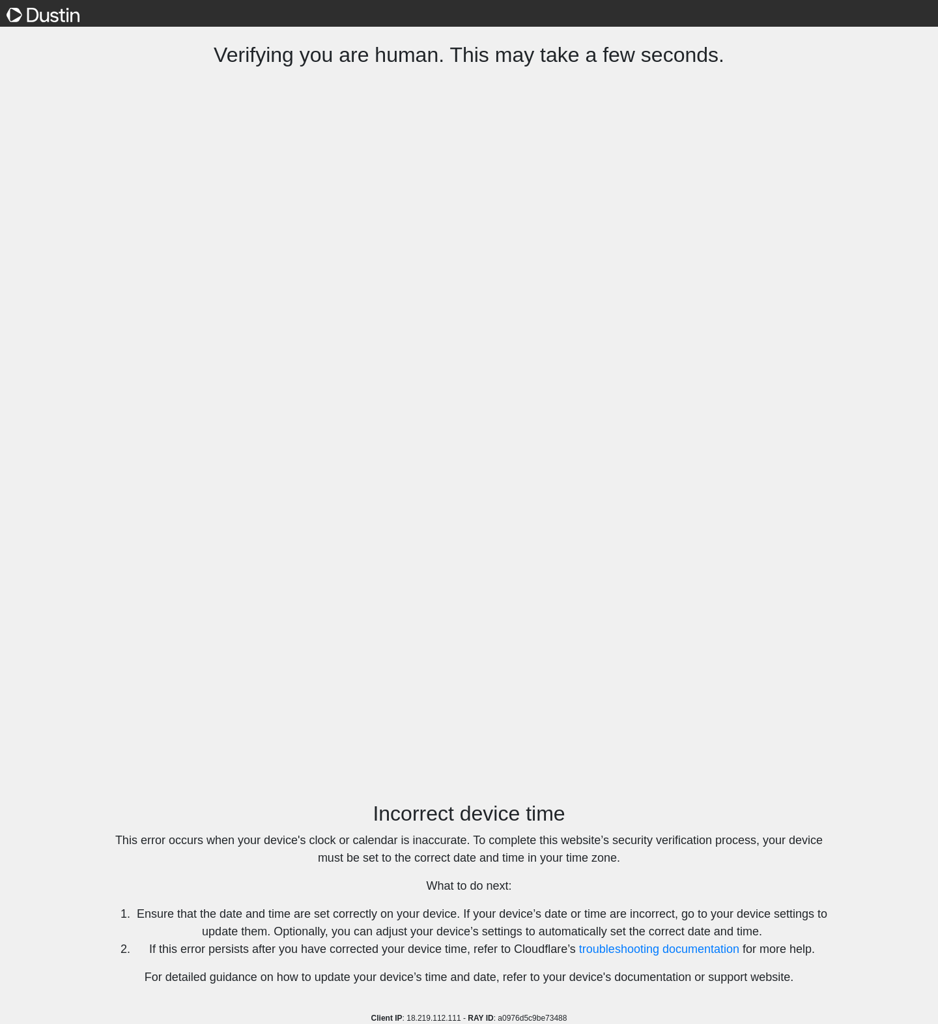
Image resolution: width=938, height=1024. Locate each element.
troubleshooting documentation (659, 949)
